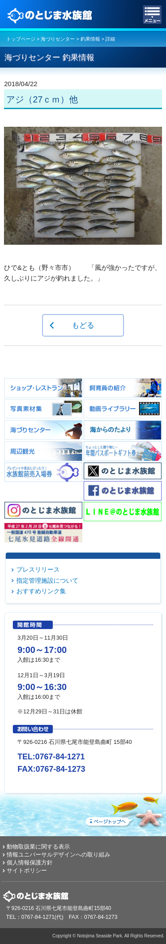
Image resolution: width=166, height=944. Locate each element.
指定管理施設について (47, 580)
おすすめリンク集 (41, 591)
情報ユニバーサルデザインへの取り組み (58, 854)
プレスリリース (38, 569)
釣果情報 (90, 39)
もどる (83, 325)
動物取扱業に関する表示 (38, 846)
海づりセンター (58, 39)
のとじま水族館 (51, 14)
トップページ (20, 39)
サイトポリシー (27, 870)
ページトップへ (124, 810)
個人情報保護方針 (30, 862)
